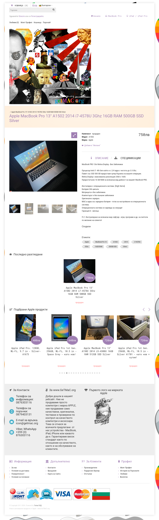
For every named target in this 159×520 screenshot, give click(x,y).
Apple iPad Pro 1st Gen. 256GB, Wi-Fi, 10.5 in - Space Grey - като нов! (62, 353)
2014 (126, 244)
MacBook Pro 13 (101, 244)
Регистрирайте (37, 16)
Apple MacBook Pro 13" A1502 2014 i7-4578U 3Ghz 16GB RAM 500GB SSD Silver (38, 114)
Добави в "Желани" (92, 147)
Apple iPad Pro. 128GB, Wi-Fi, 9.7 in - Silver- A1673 (26, 353)
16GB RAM (98, 249)
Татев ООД (38, 507)
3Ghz (86, 249)
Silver (125, 249)
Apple (91, 142)
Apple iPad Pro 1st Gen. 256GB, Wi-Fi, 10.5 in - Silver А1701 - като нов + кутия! (133, 355)
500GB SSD (112, 249)
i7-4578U (137, 244)
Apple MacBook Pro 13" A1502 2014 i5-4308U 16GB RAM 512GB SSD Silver (97, 353)
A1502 (115, 244)
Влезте (22, 16)
